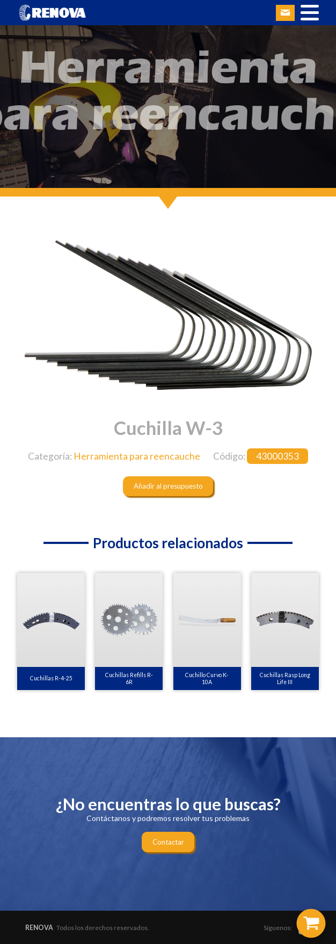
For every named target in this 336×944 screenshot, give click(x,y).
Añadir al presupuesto (168, 486)
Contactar (168, 842)
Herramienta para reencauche (137, 456)
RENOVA (39, 928)
